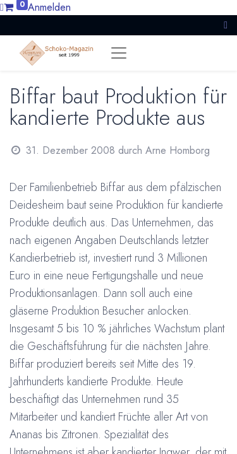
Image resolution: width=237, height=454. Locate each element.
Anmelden (49, 7)
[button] (226, 25)
